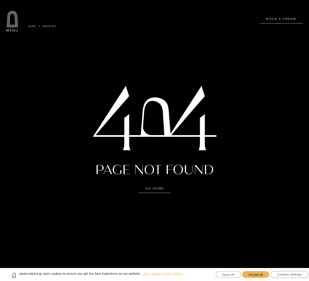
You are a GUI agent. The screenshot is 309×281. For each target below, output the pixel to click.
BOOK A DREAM (281, 19)
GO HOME (154, 188)
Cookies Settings (289, 274)
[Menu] (12, 19)
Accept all (256, 274)
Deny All (228, 274)
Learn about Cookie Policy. (162, 273)
